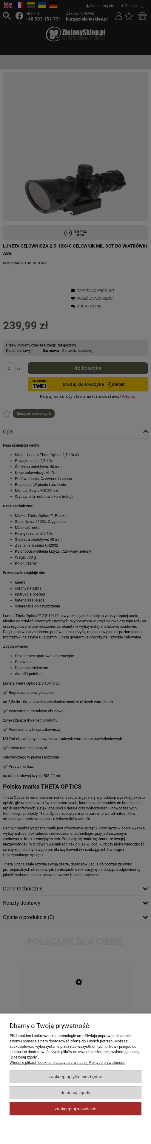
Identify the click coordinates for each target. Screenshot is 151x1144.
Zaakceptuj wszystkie (75, 1108)
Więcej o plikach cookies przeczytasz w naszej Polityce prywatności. (67, 1062)
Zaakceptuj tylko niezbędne (75, 1076)
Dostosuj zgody (75, 1092)
